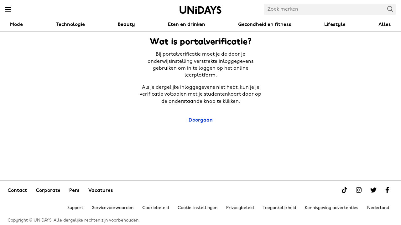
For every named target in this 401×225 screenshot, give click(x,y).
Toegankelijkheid (279, 208)
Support (75, 208)
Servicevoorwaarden (112, 208)
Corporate (48, 190)
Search (390, 9)
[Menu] (8, 9)
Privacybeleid (240, 208)
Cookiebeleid (155, 208)
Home (200, 10)
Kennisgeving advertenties (331, 208)
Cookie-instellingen (197, 208)
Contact (17, 190)
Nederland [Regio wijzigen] (378, 208)
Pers (74, 190)
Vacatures (100, 190)
